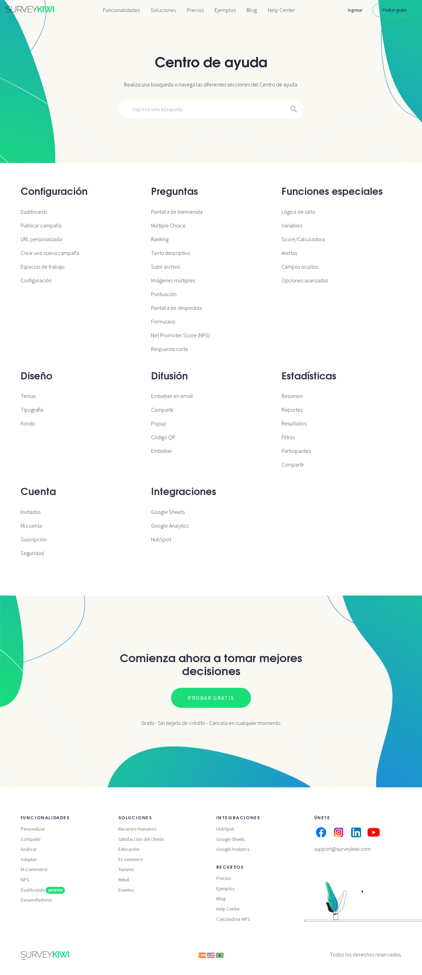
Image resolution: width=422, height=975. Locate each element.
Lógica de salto (299, 211)
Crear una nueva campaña (50, 252)
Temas (28, 395)
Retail (123, 880)
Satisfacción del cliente (141, 839)
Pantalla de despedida (176, 307)
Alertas (289, 252)
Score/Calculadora (303, 239)
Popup (158, 423)
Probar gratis (395, 10)
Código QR (163, 437)
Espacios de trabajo (43, 266)
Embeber (161, 450)
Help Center (281, 10)
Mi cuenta (31, 525)
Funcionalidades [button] (121, 10)
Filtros (288, 437)
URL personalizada (41, 239)
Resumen (292, 395)
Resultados (294, 423)
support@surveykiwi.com (342, 848)
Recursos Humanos (137, 829)
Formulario (163, 321)
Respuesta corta (169, 348)
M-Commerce (34, 869)
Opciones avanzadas (305, 280)
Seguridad (32, 553)
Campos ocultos (300, 266)
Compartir (162, 409)
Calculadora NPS (233, 919)
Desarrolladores (36, 900)
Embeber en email (172, 395)
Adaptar (28, 859)
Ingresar (355, 10)
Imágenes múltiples (173, 280)
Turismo (126, 869)
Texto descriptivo (170, 252)
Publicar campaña (41, 225)
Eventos (126, 890)
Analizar (28, 849)
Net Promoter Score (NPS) (180, 335)
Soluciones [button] (163, 10)
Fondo (28, 423)
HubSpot (161, 539)
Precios (195, 10)
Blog (252, 10)
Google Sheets (168, 511)
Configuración (36, 280)
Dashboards (34, 211)
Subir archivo (165, 266)
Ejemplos (225, 10)
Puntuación (163, 294)
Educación (128, 849)
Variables (292, 225)
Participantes (296, 450)
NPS (25, 880)
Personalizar (33, 829)
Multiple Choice (168, 225)
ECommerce (130, 859)
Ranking (160, 239)
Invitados (31, 511)
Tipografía (32, 409)
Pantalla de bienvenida (177, 211)
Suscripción (34, 539)
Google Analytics (170, 525)
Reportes (292, 409)
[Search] (211, 109)
